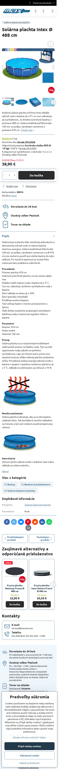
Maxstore (47, 151)
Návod (5, 471)
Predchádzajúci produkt (14, 538)
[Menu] (53, 11)
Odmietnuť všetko (29, 755)
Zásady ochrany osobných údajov (29, 737)
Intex (14, 195)
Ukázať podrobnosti (29, 762)
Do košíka (36, 175)
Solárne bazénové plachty (38, 504)
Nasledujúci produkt (44, 538)
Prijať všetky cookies (29, 746)
